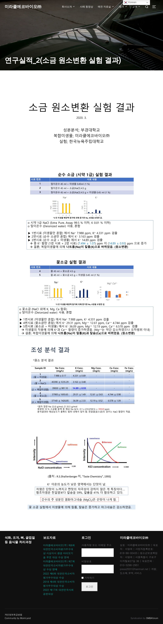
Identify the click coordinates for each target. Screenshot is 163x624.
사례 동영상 (86, 6)
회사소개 (68, 6)
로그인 (89, 586)
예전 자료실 (106, 6)
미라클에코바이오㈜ (23, 6)
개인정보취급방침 (13, 614)
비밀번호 (87, 561)
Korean (130, 2)
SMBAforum (152, 618)
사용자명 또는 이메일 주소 (97, 545)
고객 (136, 6)
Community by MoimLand (18, 618)
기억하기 (89, 578)
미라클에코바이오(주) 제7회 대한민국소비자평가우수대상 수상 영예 (59, 565)
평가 (123, 6)
